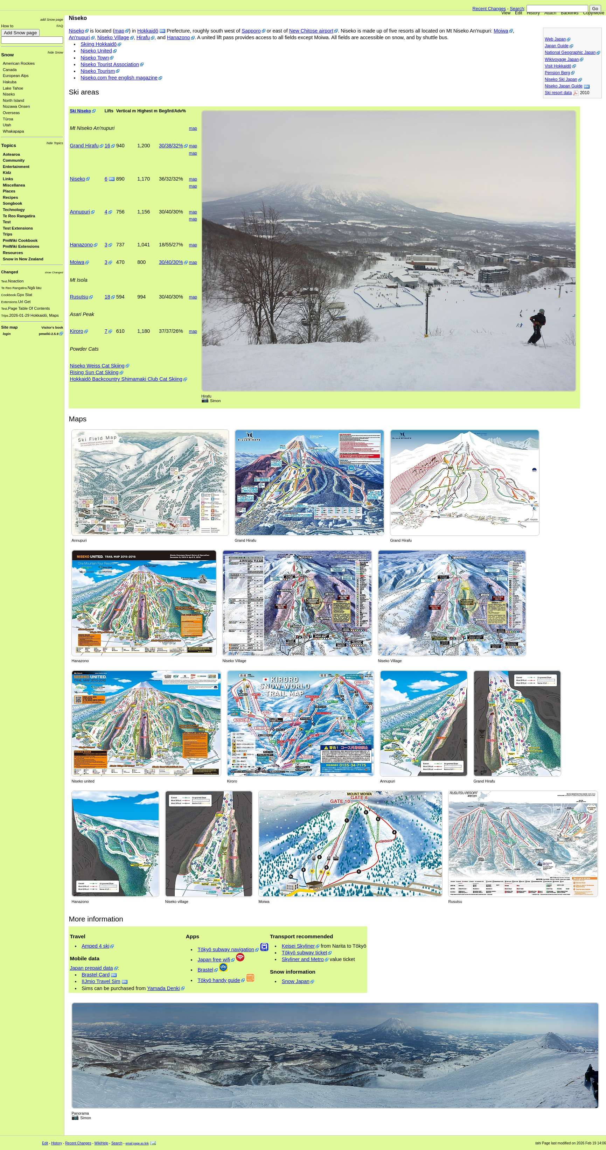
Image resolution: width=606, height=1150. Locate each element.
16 (107, 145)
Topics (8, 145)
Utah (7, 125)
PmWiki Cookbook (20, 240)
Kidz (7, 172)
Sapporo (251, 31)
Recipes (10, 197)
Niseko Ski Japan (561, 79)
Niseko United (96, 51)
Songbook (12, 203)
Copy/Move (594, 12)
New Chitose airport (311, 31)
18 (107, 297)
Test (7, 222)
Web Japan (555, 39)
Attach (550, 12)
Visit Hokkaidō (558, 66)
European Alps (16, 75)
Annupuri (80, 212)
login (7, 334)
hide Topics (55, 143)
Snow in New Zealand (23, 259)
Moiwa (501, 31)
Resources (13, 253)
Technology (14, 210)
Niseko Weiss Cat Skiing (97, 366)
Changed (9, 272)
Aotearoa (11, 154)
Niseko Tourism (98, 71)
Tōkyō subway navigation (225, 949)
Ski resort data (558, 92)
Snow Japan (295, 981)
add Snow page (51, 19)
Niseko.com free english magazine (119, 77)
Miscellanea (14, 185)
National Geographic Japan (570, 52)
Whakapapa (13, 131)
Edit (518, 12)
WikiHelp (101, 1143)
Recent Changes (489, 8)
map (119, 31)
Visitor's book (52, 327)
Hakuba (9, 82)
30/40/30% (171, 262)
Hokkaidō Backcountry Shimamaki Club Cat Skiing (126, 379)
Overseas (11, 113)
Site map (9, 327)
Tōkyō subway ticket (304, 952)
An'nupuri (79, 37)
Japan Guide (557, 45)
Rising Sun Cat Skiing (94, 372)
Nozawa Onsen (16, 106)
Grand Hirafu (84, 145)
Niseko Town (95, 58)
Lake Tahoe (13, 88)
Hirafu (143, 37)
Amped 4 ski (95, 946)
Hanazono (178, 37)
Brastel (205, 970)
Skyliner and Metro (303, 959)
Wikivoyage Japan (562, 59)
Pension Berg (557, 72)
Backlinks (570, 12)
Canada (10, 70)
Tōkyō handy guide (218, 980)
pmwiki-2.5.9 (48, 334)
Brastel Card (96, 974)
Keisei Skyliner (298, 946)
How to (7, 26)
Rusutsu (79, 297)
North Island (13, 100)
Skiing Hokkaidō (99, 44)
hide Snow (55, 52)
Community (14, 160)
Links (8, 179)
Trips (7, 234)
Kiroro (76, 331)
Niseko (9, 94)
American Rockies (19, 63)
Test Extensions (18, 228)
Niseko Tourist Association (110, 64)
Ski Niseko (80, 110)
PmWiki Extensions (21, 246)
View (505, 12)
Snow (7, 54)
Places (9, 191)
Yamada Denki (163, 988)
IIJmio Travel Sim (101, 981)
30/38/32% (171, 145)
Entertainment (16, 166)
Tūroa (8, 119)
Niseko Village (113, 37)
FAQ (59, 26)
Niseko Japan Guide (564, 86)
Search (517, 8)
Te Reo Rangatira (19, 216)
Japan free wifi (213, 959)
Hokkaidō (147, 31)
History (533, 12)
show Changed (54, 272)
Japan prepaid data (91, 968)
